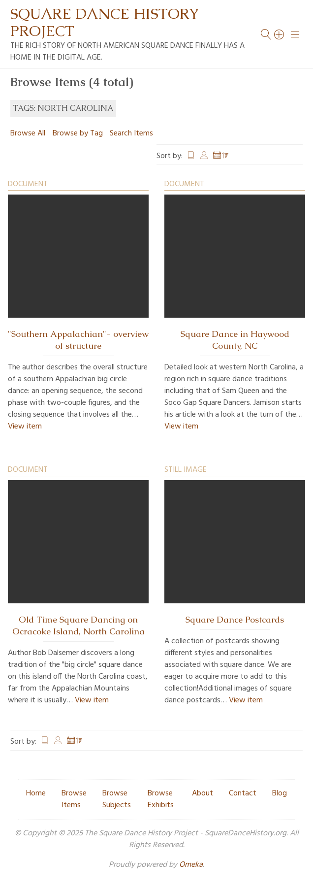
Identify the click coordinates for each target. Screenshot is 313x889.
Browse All (27, 133)
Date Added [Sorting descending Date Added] (221, 156)
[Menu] (295, 34)
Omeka (191, 864)
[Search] (279, 34)
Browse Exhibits (161, 799)
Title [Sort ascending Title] (191, 156)
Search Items (131, 133)
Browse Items (74, 799)
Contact (242, 793)
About (202, 793)
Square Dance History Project (104, 22)
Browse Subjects (116, 799)
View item (25, 426)
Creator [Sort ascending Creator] (204, 156)
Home (36, 793)
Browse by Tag (78, 133)
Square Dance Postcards (235, 619)
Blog (279, 793)
